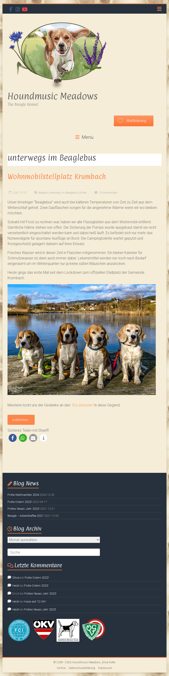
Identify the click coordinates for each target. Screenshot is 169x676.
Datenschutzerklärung (82, 668)
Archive (61, 668)
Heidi (15, 585)
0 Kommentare (105, 192)
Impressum (105, 668)
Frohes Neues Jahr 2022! (23, 508)
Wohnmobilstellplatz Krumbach (57, 176)
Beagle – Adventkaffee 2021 (25, 515)
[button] (13, 438)
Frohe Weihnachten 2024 (23, 494)
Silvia (15, 577)
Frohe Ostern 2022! (20, 502)
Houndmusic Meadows (53, 96)
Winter (83, 192)
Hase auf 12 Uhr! (35, 601)
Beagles (43, 192)
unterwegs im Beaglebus (63, 192)
